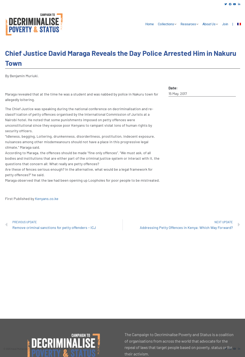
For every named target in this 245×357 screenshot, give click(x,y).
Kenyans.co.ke (46, 198)
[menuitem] (239, 24)
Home (149, 24)
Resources (188, 24)
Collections (166, 24)
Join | (227, 24)
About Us (208, 24)
